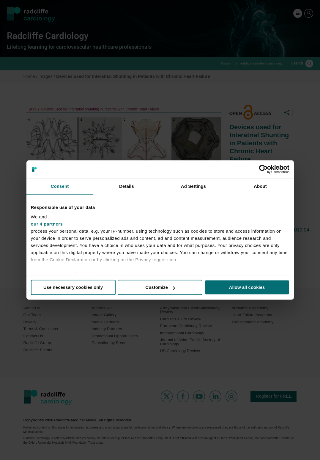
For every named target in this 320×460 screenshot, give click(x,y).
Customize (160, 287)
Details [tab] (126, 186)
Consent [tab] (60, 186)
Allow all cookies (247, 287)
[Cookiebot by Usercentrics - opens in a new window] (263, 169)
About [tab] (260, 186)
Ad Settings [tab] (193, 186)
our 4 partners (47, 223)
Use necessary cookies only (73, 287)
